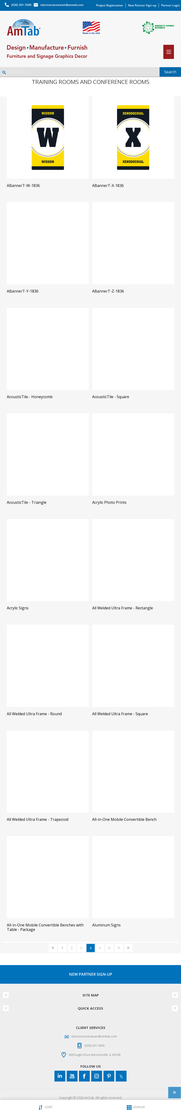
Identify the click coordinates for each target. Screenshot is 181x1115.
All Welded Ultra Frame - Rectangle (122, 608)
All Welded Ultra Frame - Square (120, 714)
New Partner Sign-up (142, 5)
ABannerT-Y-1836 (22, 291)
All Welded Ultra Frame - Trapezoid (37, 819)
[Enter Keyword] (80, 72)
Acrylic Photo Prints (109, 502)
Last (128, 948)
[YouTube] (72, 1076)
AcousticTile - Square (110, 397)
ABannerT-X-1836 (108, 185)
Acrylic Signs (18, 608)
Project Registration (109, 5)
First (53, 948)
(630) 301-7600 (21, 5)
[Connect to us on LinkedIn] (59, 1076)
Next (119, 948)
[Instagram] (96, 1076)
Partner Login (170, 5)
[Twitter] (121, 1076)
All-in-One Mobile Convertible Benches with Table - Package (45, 927)
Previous (62, 948)
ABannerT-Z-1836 (108, 291)
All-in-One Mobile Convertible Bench (124, 819)
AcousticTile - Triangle (26, 502)
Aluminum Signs (106, 925)
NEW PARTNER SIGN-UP (90, 974)
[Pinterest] (108, 1076)
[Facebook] (84, 1076)
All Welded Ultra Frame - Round (34, 714)
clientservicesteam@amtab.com (61, 5)
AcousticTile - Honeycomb (30, 397)
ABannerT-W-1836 (23, 185)
